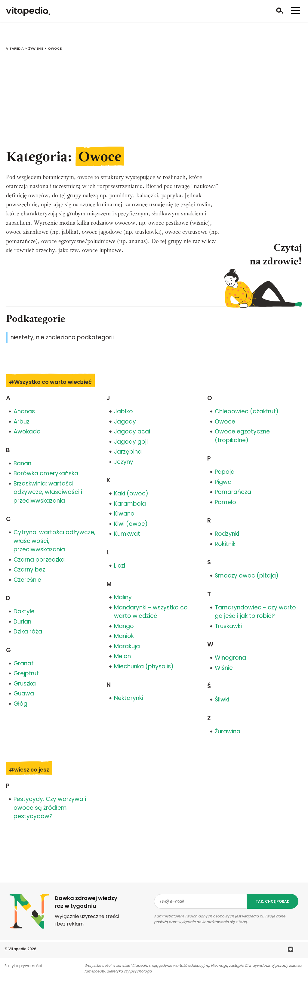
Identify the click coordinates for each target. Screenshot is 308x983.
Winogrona (230, 658)
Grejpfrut (26, 673)
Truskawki (228, 626)
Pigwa (223, 482)
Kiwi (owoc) (131, 524)
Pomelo (225, 502)
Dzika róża (28, 631)
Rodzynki (227, 534)
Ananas (24, 411)
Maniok (124, 636)
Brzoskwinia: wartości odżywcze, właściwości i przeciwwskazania (48, 492)
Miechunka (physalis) (144, 666)
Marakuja (127, 646)
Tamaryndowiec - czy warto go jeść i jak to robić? (255, 611)
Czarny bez (29, 569)
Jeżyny (123, 462)
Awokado (27, 431)
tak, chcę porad (273, 901)
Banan (22, 463)
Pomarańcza (233, 492)
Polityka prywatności (23, 965)
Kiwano (124, 514)
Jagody (125, 422)
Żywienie (35, 48)
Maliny (123, 597)
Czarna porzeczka (39, 560)
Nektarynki (128, 698)
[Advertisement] (154, 103)
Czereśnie (27, 580)
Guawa (24, 693)
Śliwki (222, 699)
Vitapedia (17, 948)
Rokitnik (225, 544)
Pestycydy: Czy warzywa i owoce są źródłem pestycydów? (50, 807)
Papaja (225, 472)
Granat (24, 663)
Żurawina (227, 731)
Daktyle (24, 611)
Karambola (130, 504)
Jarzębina (128, 452)
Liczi (119, 566)
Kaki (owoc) (131, 493)
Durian (22, 622)
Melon (122, 656)
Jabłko (123, 411)
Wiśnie (224, 668)
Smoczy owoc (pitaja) (247, 576)
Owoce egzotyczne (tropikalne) (242, 435)
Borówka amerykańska (46, 473)
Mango (124, 626)
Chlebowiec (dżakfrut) (247, 411)
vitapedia (15, 48)
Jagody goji (131, 442)
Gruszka (25, 683)
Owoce (225, 422)
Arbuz (21, 422)
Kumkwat (127, 534)
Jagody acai (132, 431)
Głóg (20, 704)
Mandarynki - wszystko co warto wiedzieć (151, 611)
